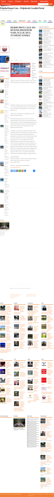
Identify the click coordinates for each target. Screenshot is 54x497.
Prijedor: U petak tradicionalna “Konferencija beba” (6, 103)
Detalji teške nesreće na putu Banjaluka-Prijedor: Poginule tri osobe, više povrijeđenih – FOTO (6, 168)
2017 (28, 439)
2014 (28, 445)
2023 (28, 425)
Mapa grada (34, 1)
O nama (10, 1)
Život (40, 20)
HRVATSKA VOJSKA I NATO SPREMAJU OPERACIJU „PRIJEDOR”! (15, 296)
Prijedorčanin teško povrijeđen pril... (47, 42)
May (36, 418)
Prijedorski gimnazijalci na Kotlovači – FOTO (36, 381)
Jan (29, 418)
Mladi (45, 20)
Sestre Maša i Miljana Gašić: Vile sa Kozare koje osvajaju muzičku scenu (6, 82)
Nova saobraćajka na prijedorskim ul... (47, 91)
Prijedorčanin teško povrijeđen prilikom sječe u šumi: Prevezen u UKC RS (6, 209)
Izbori (50, 20)
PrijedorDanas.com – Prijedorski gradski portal (22, 8)
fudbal (20, 288)
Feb (31, 418)
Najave (2, 23)
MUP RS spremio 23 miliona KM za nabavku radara (6, 93)
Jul (27, 422)
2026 (28, 418)
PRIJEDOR (6, 423)
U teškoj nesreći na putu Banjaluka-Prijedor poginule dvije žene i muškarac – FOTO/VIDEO (6, 151)
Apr (34, 418)
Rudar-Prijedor (27, 288)
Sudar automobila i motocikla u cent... (47, 84)
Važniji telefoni (44, 1)
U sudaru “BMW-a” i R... (48, 49)
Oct (32, 422)
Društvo (3, 20)
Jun (38, 418)
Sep (30, 422)
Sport (29, 20)
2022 (28, 427)
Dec (35, 422)
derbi (12, 288)
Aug (29, 422)
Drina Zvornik (16, 288)
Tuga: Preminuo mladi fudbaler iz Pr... (47, 95)
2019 (28, 434)
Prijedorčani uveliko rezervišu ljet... (47, 115)
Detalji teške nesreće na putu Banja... (48, 34)
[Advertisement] (26, 16)
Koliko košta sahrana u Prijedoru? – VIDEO (36, 336)
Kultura (34, 20)
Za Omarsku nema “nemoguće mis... (47, 61)
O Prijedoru (18, 1)
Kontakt (26, 1)
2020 (28, 432)
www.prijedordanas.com (15, 167)
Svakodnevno (22, 20)
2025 (28, 421)
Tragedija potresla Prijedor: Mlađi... (46, 30)
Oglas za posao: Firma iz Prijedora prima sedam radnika (50, 365)
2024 (28, 423)
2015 (28, 443)
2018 (28, 436)
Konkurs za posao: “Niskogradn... (47, 99)
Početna (3, 1)
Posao (15, 20)
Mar (33, 418)
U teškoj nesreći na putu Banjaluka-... (48, 54)
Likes (12, 60)
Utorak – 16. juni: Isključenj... (46, 111)
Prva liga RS (23, 288)
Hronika (9, 20)
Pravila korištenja (6, 4)
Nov (34, 422)
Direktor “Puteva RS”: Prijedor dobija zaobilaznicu (9, 329)
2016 (28, 441)
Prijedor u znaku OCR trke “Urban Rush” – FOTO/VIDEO (4, 232)
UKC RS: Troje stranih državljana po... (47, 57)
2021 (28, 430)
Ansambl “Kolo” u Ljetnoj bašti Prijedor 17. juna (8, 365)
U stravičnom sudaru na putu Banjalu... (48, 38)
